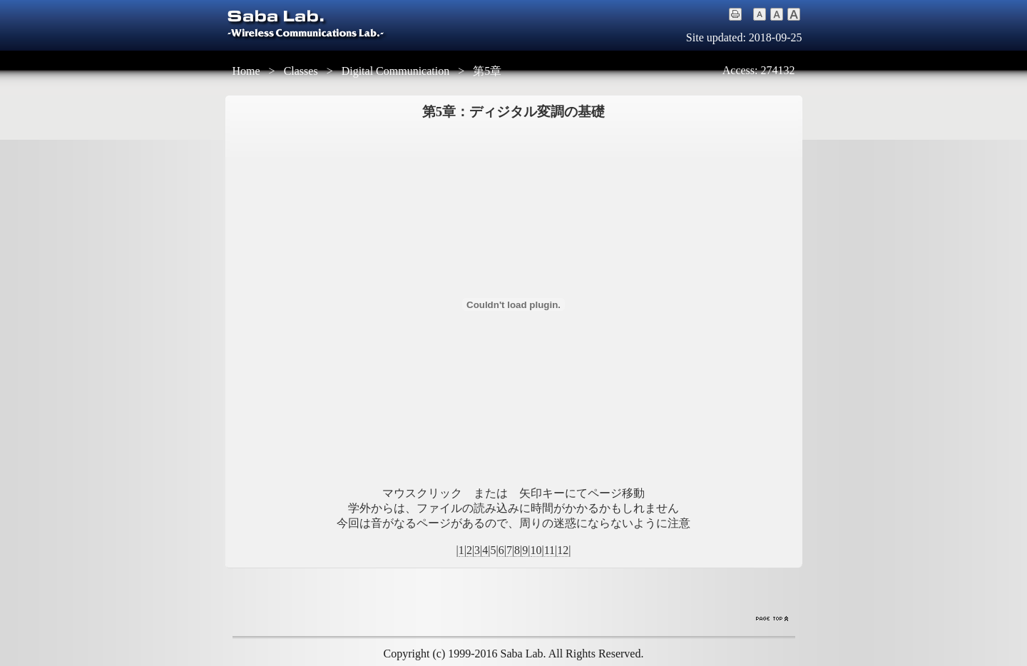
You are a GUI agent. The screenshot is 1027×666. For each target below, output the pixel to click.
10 (536, 550)
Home (246, 71)
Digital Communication (396, 71)
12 (562, 550)
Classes (301, 71)
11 (549, 550)
